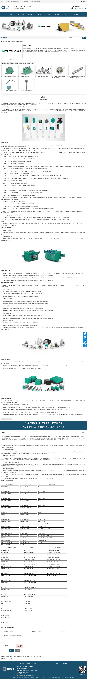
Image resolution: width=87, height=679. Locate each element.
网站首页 (22, 663)
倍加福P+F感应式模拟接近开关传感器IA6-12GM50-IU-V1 (77, 77)
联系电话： (34, 631)
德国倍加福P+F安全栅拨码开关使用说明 (11, 436)
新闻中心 (48, 14)
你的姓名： (6, 631)
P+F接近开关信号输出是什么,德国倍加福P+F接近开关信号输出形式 (69, 436)
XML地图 (83, 1)
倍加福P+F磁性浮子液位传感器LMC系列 (26, 91)
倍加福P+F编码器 (22, 63)
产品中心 (39, 14)
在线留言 (66, 14)
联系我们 (76, 14)
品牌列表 (30, 14)
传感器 (10, 419)
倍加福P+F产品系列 (5, 63)
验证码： (7, 645)
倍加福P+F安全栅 (14, 63)
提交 (11, 650)
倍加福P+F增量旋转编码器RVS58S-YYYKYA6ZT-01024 (60, 77)
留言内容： (6, 635)
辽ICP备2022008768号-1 (28, 674)
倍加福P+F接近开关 (31, 63)
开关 (6, 419)
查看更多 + (83, 432)
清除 (18, 650)
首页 (11, 14)
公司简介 (57, 14)
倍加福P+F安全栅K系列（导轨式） (9, 76)
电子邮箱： (62, 631)
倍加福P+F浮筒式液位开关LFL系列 (9, 90)
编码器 (3, 419)
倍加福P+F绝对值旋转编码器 (41, 76)
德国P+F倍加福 (20, 14)
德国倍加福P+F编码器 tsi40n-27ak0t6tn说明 (40, 436)
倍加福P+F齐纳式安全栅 (23, 76)
